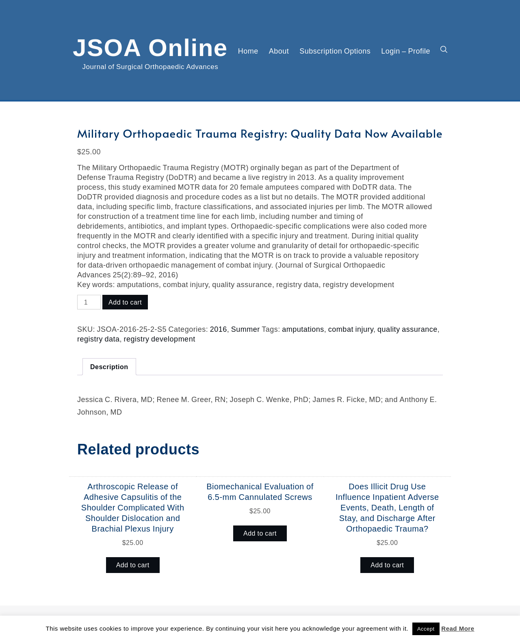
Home (248, 50)
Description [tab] (109, 367)
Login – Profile (405, 50)
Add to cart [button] (133, 565)
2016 (218, 328)
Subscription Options (334, 50)
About (279, 50)
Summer (245, 328)
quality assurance (407, 328)
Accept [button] (426, 629)
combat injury (350, 328)
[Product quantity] (89, 302)
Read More (457, 628)
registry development (159, 338)
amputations (303, 328)
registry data (98, 338)
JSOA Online (150, 46)
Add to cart (125, 302)
